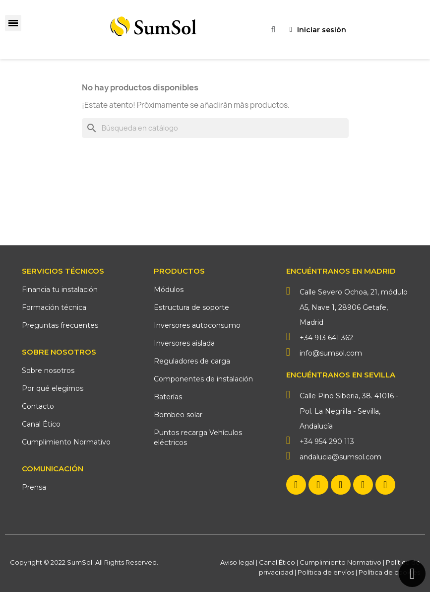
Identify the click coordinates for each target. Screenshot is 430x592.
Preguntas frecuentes (60, 325)
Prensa (34, 487)
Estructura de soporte (191, 307)
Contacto (38, 406)
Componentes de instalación (203, 378)
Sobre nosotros (48, 370)
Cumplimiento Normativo (66, 442)
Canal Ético (41, 424)
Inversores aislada (184, 343)
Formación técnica (54, 307)
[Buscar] (215, 128)
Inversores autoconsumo (197, 325)
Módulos (169, 289)
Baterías (168, 396)
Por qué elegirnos (52, 388)
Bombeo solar (178, 414)
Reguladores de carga (192, 361)
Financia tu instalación (60, 289)
